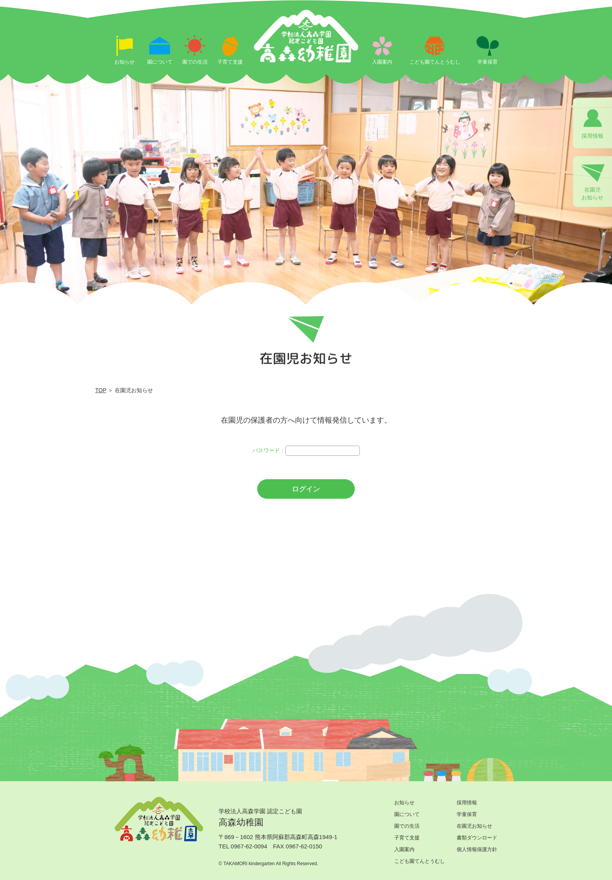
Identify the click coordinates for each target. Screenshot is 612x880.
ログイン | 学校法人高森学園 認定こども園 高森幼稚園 (306, 55)
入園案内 (404, 849)
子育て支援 (407, 838)
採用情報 (467, 802)
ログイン (306, 489)
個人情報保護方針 (477, 849)
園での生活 (407, 826)
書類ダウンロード (477, 838)
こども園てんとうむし (419, 861)
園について (407, 814)
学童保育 (467, 814)
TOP (100, 390)
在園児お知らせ (474, 826)
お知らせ (404, 802)
